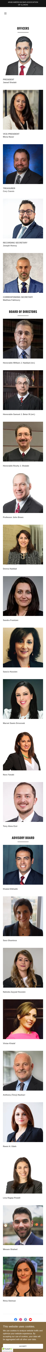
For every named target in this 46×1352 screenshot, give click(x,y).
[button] (5, 13)
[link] (15, 1319)
